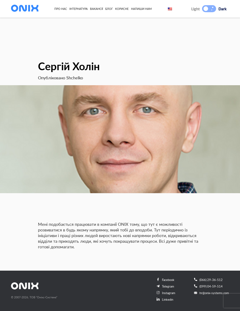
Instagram (166, 293)
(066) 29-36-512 (208, 280)
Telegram (165, 286)
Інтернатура (78, 9)
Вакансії (96, 9)
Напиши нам (141, 9)
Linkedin (165, 299)
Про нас (60, 9)
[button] (205, 8)
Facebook (165, 280)
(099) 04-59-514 (208, 286)
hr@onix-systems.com (211, 293)
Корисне (122, 9)
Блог (109, 9)
